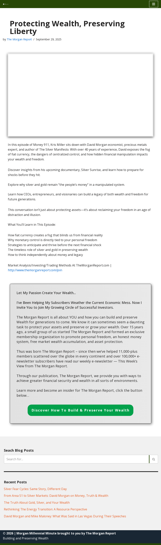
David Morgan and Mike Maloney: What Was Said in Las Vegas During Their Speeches (65, 518)
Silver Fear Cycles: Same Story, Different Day (35, 490)
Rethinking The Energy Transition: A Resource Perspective (46, 511)
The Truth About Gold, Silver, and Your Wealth (37, 504)
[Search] (76, 460)
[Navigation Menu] (153, 4)
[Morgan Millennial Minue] (7, 4)
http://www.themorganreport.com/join (35, 271)
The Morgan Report (19, 39)
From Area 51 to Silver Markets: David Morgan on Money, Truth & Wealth (56, 497)
